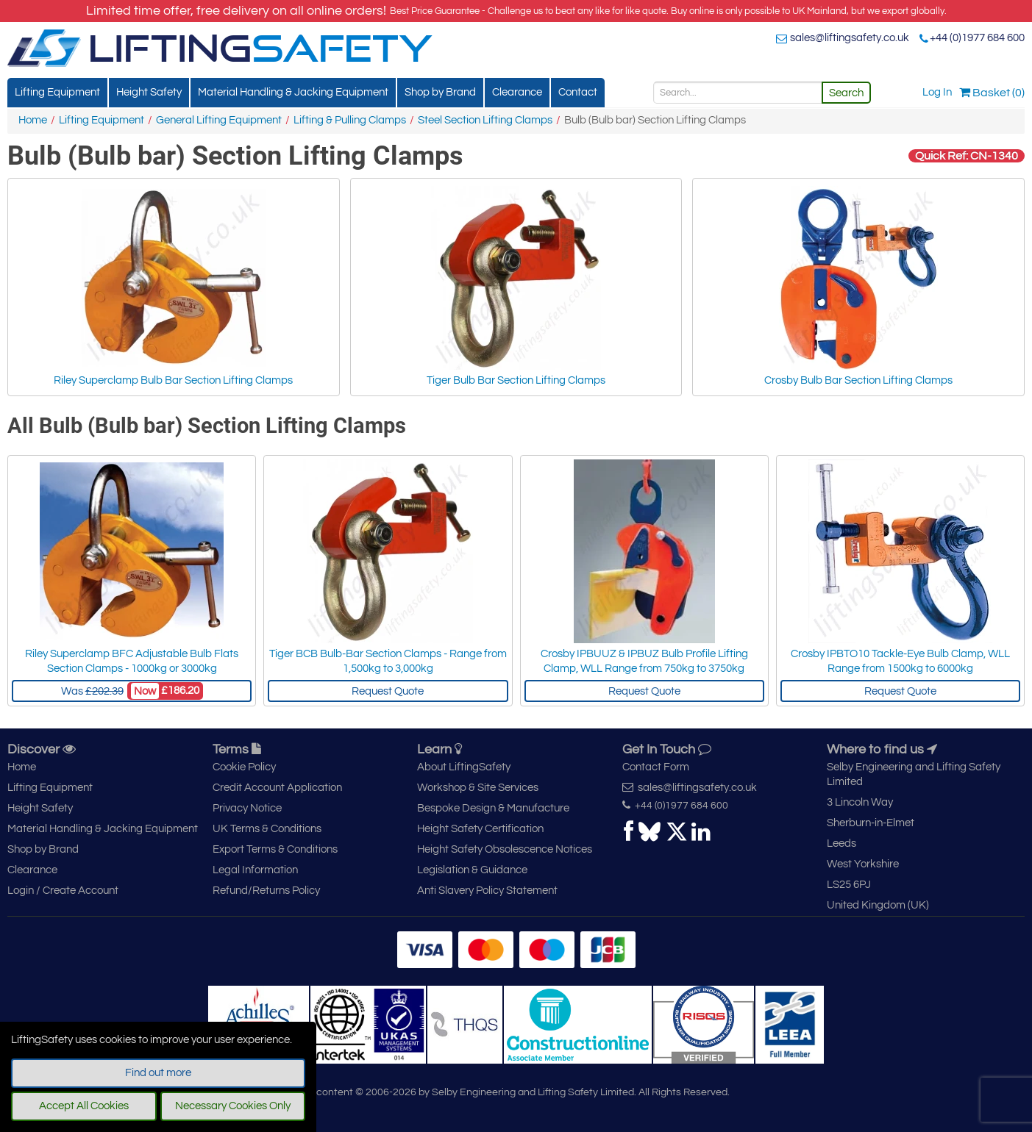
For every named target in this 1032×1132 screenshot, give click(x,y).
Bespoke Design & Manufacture (493, 808)
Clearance (517, 92)
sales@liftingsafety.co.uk (849, 37)
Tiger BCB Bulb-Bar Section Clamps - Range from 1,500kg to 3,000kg (388, 661)
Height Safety (149, 92)
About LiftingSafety (463, 767)
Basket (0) (992, 92)
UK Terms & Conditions (267, 828)
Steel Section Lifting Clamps (485, 120)
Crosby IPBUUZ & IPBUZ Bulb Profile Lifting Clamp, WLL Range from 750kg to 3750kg (644, 661)
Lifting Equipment (57, 92)
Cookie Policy (244, 767)
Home (32, 120)
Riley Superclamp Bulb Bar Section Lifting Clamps (173, 286)
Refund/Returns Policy (266, 890)
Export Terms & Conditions (275, 849)
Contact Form (655, 767)
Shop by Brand (440, 92)
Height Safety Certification (480, 828)
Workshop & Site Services (477, 787)
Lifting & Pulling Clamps (349, 120)
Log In (937, 92)
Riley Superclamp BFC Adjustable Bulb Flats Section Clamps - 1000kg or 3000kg (131, 661)
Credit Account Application (277, 787)
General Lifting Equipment (219, 120)
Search (846, 92)
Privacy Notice (247, 808)
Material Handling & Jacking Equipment (293, 92)
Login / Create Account (62, 890)
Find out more (158, 1072)
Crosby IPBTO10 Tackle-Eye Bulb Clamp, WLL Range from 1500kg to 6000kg (900, 661)
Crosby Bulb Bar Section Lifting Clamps (858, 286)
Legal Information (255, 869)
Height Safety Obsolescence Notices (504, 849)
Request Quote (388, 691)
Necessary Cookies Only (233, 1105)
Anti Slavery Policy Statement (487, 890)
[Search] (737, 93)
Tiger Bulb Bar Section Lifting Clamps (516, 286)
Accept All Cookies (84, 1105)
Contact (577, 92)
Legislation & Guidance (472, 869)
